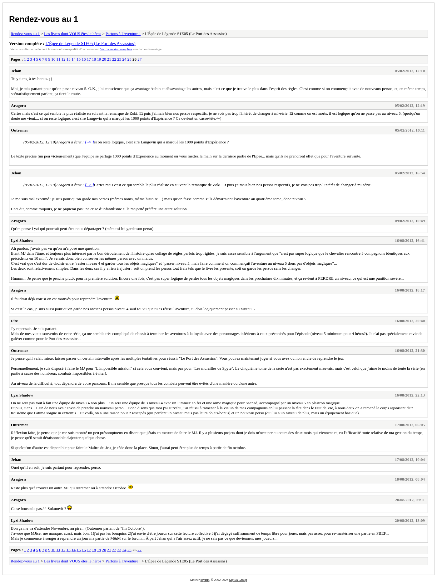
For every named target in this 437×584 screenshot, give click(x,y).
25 (129, 59)
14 (74, 59)
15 (79, 59)
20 (104, 59)
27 (139, 59)
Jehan (16, 70)
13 (69, 59)
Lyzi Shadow (22, 240)
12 (63, 59)
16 (84, 59)
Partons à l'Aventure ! (123, 33)
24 (124, 59)
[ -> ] (89, 142)
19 (99, 59)
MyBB (205, 580)
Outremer (19, 130)
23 (119, 59)
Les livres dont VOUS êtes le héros (72, 33)
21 (109, 59)
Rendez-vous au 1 (43, 19)
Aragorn (18, 105)
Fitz (14, 320)
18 (94, 59)
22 (114, 59)
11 (59, 59)
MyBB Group (238, 580)
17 (89, 59)
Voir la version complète (116, 49)
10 (53, 59)
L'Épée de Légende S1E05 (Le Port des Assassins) (91, 43)
